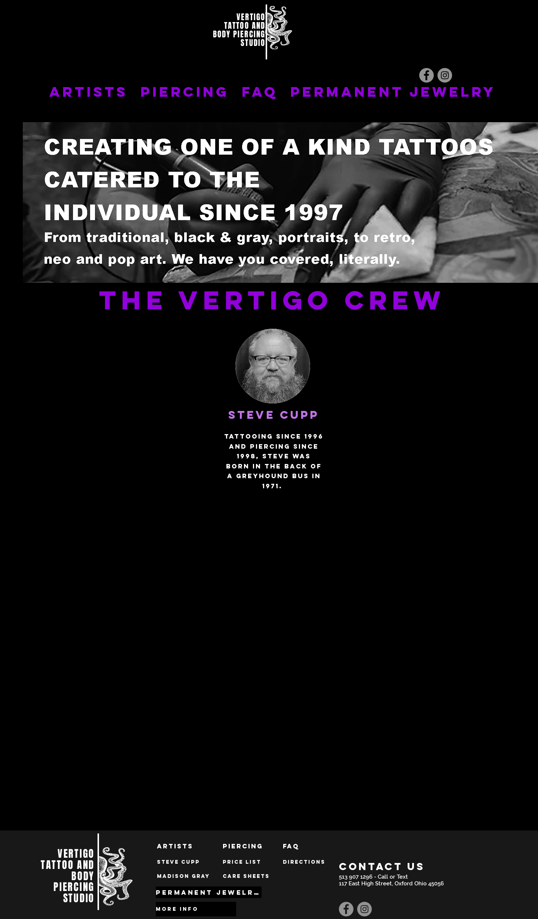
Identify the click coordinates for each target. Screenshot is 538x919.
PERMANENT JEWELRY (393, 91)
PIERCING (184, 91)
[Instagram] (444, 75)
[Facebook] (426, 75)
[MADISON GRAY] (183, 876)
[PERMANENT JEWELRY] (209, 892)
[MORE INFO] (196, 909)
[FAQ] (291, 846)
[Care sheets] (246, 876)
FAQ (260, 91)
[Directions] (304, 862)
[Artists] (175, 846)
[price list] (242, 862)
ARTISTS (88, 91)
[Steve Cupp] (178, 862)
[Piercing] (243, 846)
